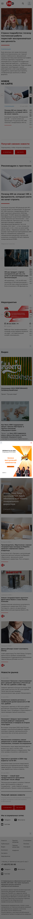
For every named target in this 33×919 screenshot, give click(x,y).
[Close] (31, 442)
